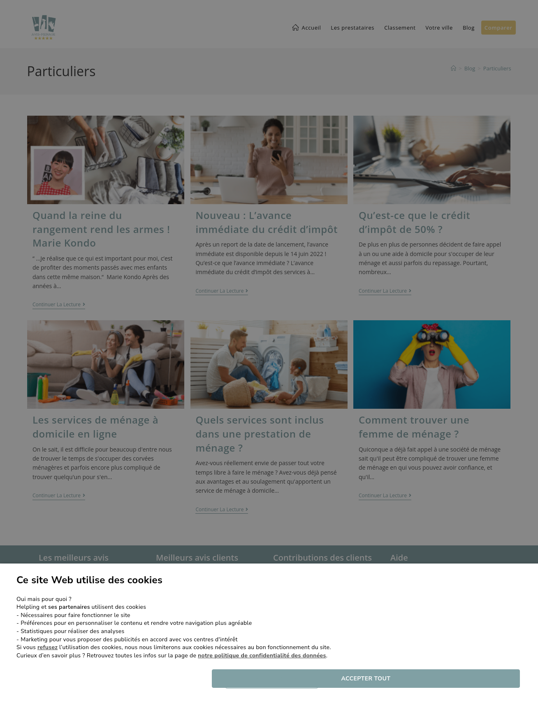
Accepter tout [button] (426, 679)
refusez (47, 647)
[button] (278, 679)
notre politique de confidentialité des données (262, 655)
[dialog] (269, 350)
